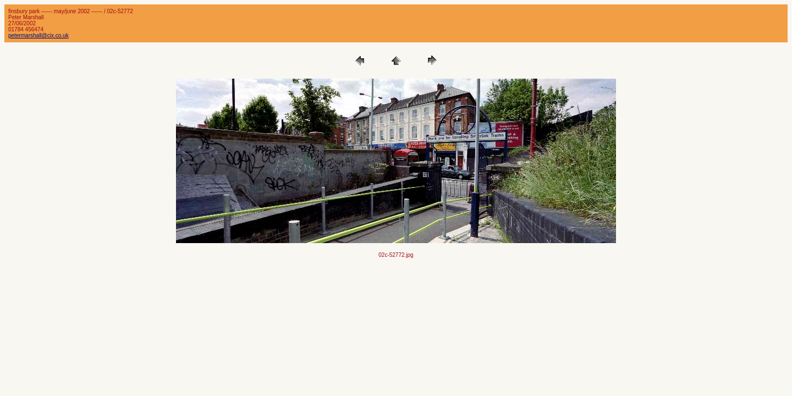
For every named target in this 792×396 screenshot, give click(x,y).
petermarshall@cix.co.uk (38, 35)
